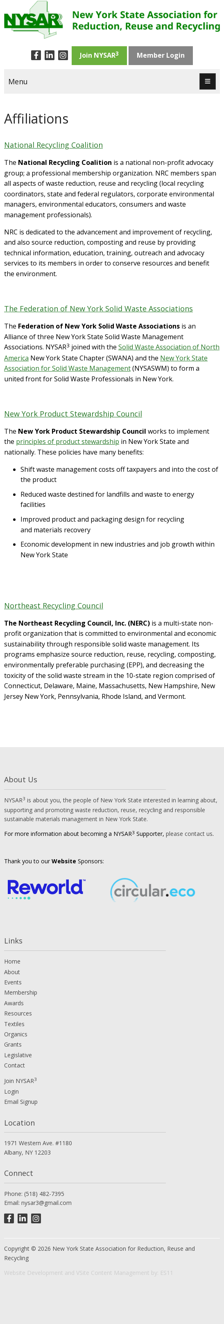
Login (11, 1091)
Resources (18, 1013)
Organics (15, 1034)
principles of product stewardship (67, 441)
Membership (20, 992)
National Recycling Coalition (53, 145)
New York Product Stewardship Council (73, 414)
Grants (13, 1044)
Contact (14, 1065)
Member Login (161, 55)
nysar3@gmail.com (46, 1203)
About (12, 972)
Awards (14, 1003)
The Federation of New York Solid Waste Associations (98, 308)
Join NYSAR (99, 55)
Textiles (14, 1024)
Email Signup (21, 1102)
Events (13, 982)
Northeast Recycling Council (53, 605)
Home (12, 961)
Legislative (18, 1055)
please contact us (189, 834)
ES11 (166, 1273)
